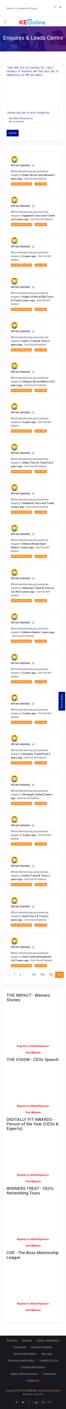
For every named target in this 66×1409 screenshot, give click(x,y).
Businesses (20, 1347)
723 (34, 974)
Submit (12, 133)
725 (51, 974)
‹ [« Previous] (9, 974)
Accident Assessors (33, 118)
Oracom (56, 1390)
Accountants (33, 121)
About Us (12, 1340)
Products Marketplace (33, 1367)
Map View (47, 1353)
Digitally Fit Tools (48, 1360)
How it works (62, 701)
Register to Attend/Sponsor (33, 1046)
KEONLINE (31, 1390)
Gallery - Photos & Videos (24, 1373)
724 (42, 974)
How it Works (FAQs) (25, 1353)
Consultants (49, 1373)
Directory (27, 1340)
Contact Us (33, 1380)
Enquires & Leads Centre (21, 1360)
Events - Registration (48, 1340)
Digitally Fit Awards (41, 1347)
